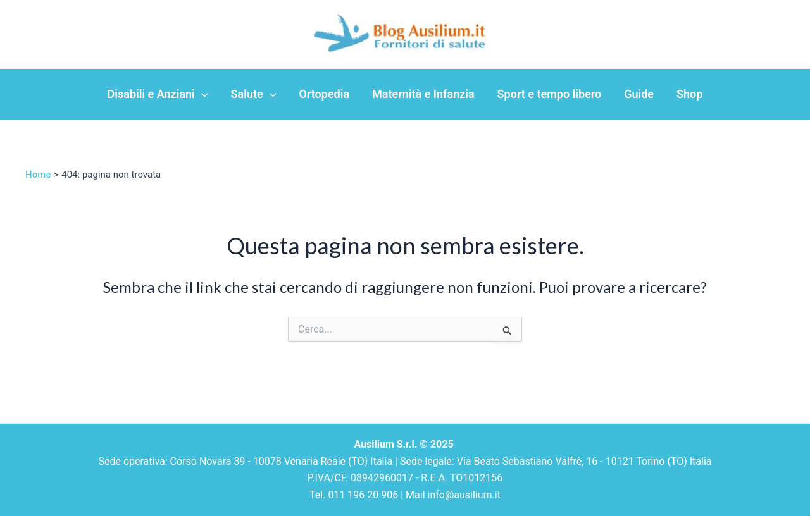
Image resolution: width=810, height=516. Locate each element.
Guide (639, 94)
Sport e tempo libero (549, 94)
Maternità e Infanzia (423, 94)
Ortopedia (324, 94)
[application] (201, 94)
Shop (689, 94)
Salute (254, 94)
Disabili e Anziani (158, 94)
